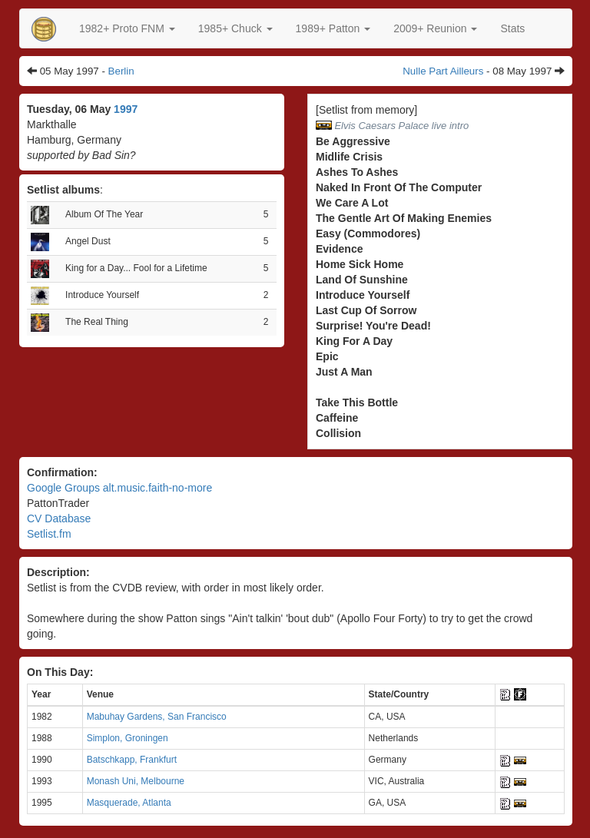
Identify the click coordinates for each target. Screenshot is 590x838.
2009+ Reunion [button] (435, 28)
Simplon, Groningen (127, 738)
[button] (127, 28)
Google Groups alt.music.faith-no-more (119, 488)
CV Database (59, 518)
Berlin (121, 71)
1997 (126, 109)
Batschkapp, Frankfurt (132, 759)
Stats (512, 28)
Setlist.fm (49, 534)
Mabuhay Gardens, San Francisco (157, 716)
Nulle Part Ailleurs (443, 71)
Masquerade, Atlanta (129, 802)
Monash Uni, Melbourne (135, 781)
